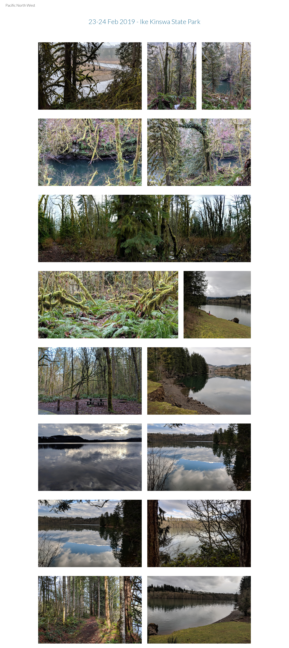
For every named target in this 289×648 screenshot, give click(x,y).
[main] (144, 22)
